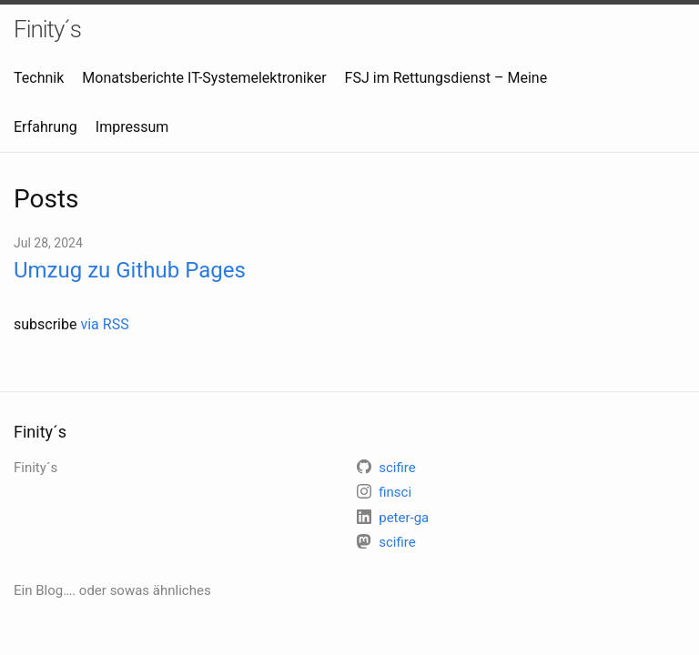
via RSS (104, 324)
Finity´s (47, 29)
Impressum (132, 127)
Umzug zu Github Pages (130, 270)
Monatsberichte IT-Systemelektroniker (204, 77)
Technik (39, 77)
